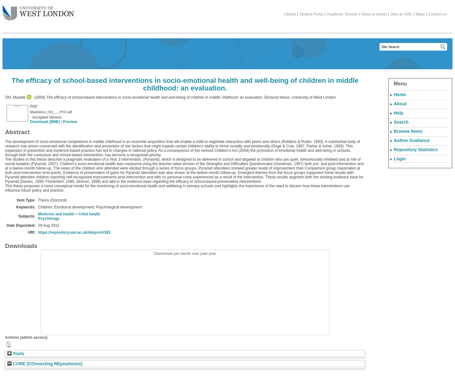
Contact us (437, 14)
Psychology (48, 218)
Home (400, 94)
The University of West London (38, 10)
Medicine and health (56, 214)
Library (290, 14)
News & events (374, 14)
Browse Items (408, 131)
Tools (15, 353)
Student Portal (311, 14)
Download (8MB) (45, 122)
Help (398, 112)
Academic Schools (342, 14)
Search (401, 122)
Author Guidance (412, 140)
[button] (8, 344)
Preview (70, 122)
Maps (420, 14)
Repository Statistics (416, 149)
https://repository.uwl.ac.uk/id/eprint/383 (74, 232)
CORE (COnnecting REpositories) (44, 364)
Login (400, 158)
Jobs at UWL (401, 14)
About (400, 103)
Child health (89, 214)
